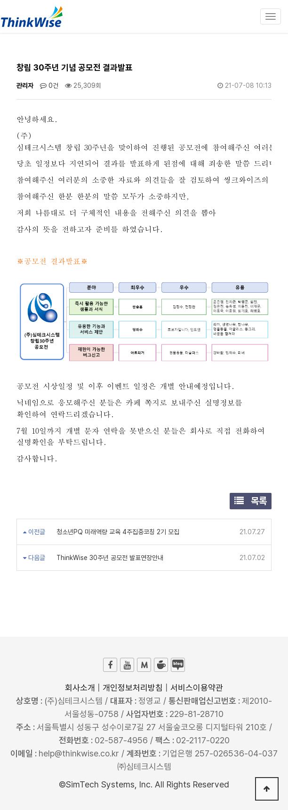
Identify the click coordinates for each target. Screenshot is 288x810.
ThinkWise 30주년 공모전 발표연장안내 (109, 557)
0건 (49, 85)
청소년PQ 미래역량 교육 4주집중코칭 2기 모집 (117, 532)
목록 (250, 500)
